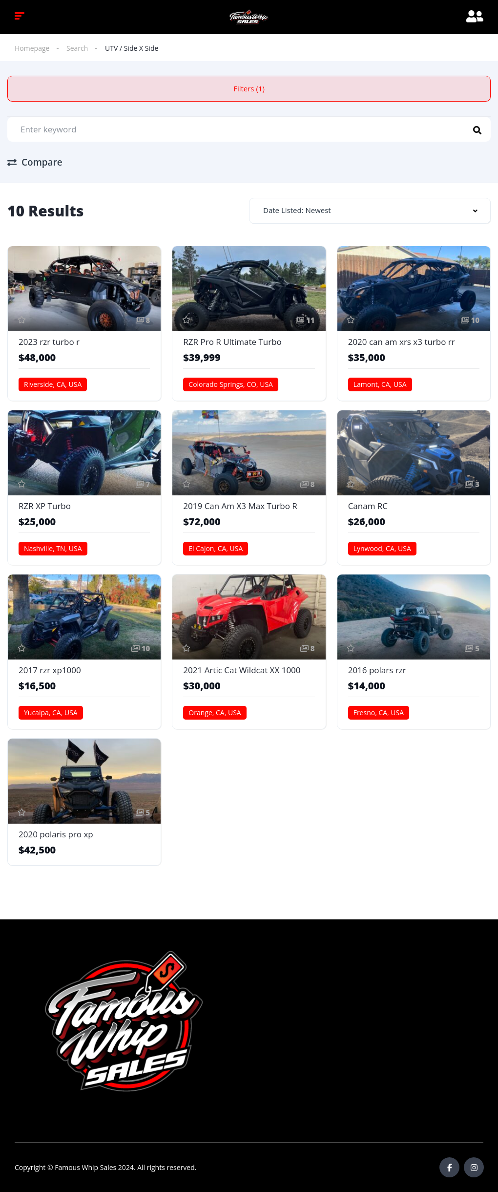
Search (77, 48)
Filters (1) (249, 88)
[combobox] (370, 211)
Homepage (32, 48)
